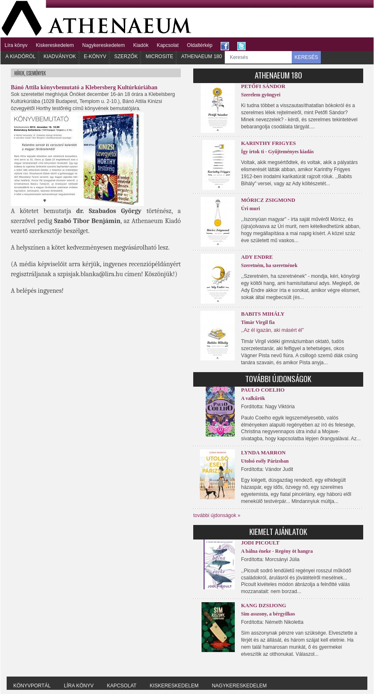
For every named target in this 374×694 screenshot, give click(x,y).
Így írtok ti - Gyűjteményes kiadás (277, 151)
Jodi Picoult (260, 543)
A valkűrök (253, 398)
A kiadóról (20, 56)
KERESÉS (306, 57)
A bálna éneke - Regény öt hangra (277, 551)
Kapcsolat (168, 45)
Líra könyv (16, 45)
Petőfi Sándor (263, 86)
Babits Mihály (263, 314)
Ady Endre (257, 257)
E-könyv (95, 56)
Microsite (159, 56)
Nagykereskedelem (103, 45)
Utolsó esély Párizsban (265, 461)
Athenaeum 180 (201, 56)
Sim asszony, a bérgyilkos (268, 614)
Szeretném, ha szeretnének (269, 265)
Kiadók (140, 45)
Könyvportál (32, 686)
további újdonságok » (216, 515)
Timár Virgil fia (258, 322)
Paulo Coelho (263, 390)
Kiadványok (60, 56)
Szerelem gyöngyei (260, 95)
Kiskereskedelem (55, 45)
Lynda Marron (263, 452)
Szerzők (126, 56)
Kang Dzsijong (263, 605)
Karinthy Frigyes (268, 143)
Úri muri (250, 208)
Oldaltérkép (199, 45)
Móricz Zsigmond (268, 200)
